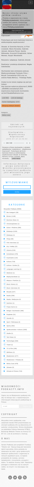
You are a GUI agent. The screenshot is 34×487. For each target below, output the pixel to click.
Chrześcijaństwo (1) (13, 224)
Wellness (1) (11, 352)
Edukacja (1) (11, 235)
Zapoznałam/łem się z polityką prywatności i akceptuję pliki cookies (18, 31)
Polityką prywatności (11, 20)
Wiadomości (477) (12, 356)
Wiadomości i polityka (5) (15, 360)
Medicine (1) (11, 273)
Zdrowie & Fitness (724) (14, 371)
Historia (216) (11, 250)
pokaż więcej (16, 158)
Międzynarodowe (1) (13, 276)
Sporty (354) (11, 326)
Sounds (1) (10, 318)
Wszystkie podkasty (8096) (12, 209)
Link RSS (5, 98)
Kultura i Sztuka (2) (13, 265)
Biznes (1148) (11, 216)
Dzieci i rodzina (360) (14, 227)
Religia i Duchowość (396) (15, 310)
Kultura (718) (11, 261)
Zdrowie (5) (10, 367)
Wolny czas (6, 115)
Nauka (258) (11, 295)
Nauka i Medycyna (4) (14, 299)
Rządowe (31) (11, 314)
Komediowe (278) (12, 254)
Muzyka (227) (11, 292)
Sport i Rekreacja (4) (13, 322)
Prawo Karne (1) (12, 307)
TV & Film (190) (12, 348)
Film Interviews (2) (13, 242)
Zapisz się (25, 406)
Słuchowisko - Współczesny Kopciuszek (17, 134)
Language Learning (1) (14, 269)
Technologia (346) (12, 341)
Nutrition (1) (10, 303)
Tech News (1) (11, 337)
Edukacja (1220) (12, 231)
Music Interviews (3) (13, 288)
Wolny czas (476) (12, 363)
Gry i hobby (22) (12, 246)
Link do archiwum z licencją (17, 434)
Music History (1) (12, 284)
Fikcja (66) (10, 239)
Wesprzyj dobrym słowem (11, 105)
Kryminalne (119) (12, 258)
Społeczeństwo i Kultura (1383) (17, 329)
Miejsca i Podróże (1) (13, 280)
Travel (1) (10, 344)
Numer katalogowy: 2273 (10, 102)
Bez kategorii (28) (12, 212)
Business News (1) (13, 220)
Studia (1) (10, 333)
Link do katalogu (16, 98)
